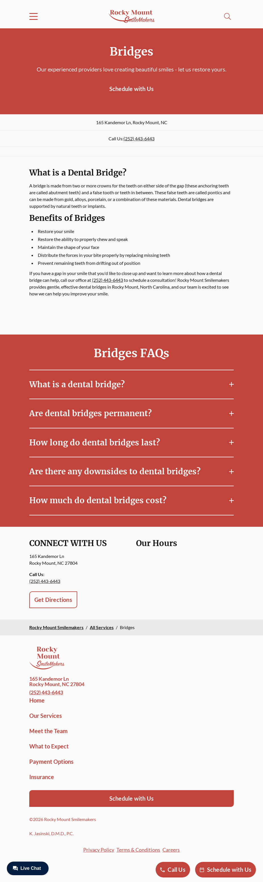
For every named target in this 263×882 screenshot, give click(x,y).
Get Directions (53, 599)
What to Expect (49, 746)
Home (37, 700)
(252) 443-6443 (139, 138)
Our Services (45, 715)
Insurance (41, 776)
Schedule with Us (131, 88)
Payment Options (51, 761)
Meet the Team (48, 730)
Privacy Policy (98, 850)
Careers (171, 850)
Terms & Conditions (138, 850)
